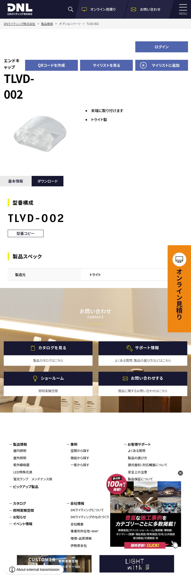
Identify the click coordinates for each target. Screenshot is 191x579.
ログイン (162, 46)
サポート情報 (147, 348)
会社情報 (77, 503)
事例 (73, 444)
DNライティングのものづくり (90, 516)
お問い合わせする (147, 378)
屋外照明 (19, 457)
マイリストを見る (106, 65)
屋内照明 (19, 450)
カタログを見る (52, 348)
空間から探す (80, 450)
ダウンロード (47, 181)
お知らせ (19, 516)
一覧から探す (80, 464)
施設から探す (80, 457)
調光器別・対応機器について (147, 464)
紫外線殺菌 (21, 464)
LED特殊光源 (22, 472)
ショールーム (52, 378)
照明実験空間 (23, 510)
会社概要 (77, 524)
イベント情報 (22, 523)
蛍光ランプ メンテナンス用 (32, 479)
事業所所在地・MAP (84, 531)
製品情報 (20, 444)
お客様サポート (139, 444)
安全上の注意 (137, 472)
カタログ (19, 503)
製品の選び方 (137, 457)
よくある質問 (136, 450)
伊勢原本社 (79, 545)
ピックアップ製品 (25, 486)
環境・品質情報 (81, 538)
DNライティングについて (87, 509)
